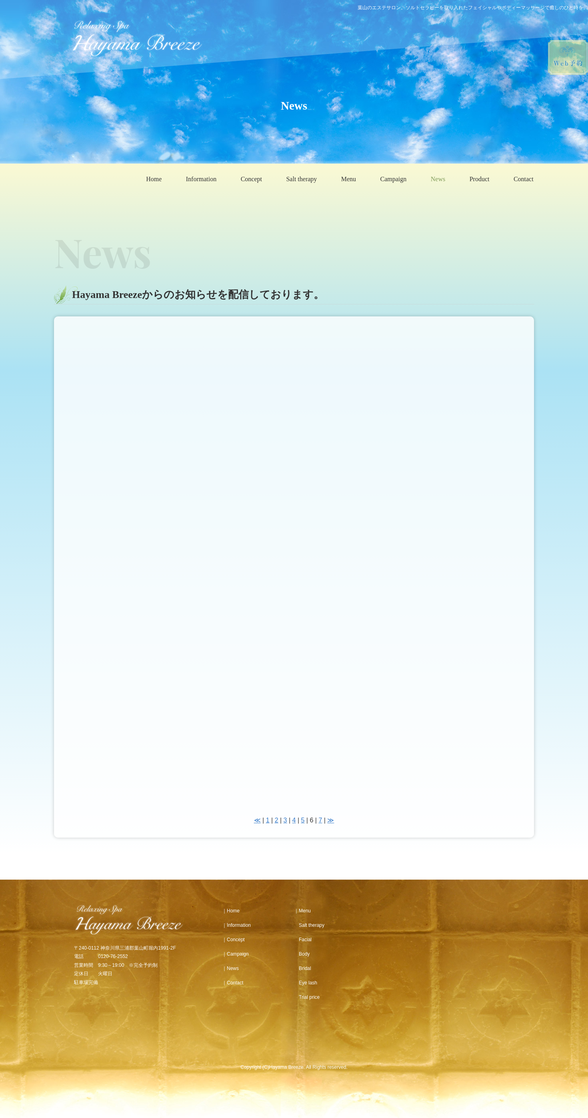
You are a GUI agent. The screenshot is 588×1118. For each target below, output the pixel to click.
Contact (524, 179)
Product (480, 179)
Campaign (393, 179)
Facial (303, 939)
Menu (348, 179)
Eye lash (305, 983)
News (438, 179)
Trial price (307, 997)
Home (154, 179)
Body (302, 954)
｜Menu (302, 911)
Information (201, 179)
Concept (251, 179)
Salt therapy (301, 179)
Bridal (302, 968)
